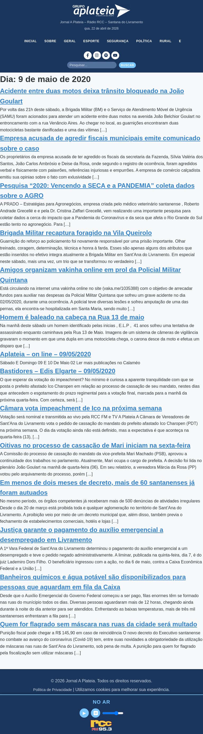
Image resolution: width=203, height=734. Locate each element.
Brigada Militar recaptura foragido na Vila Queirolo (76, 232)
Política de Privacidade (52, 690)
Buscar (127, 65)
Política (144, 41)
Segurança (118, 41)
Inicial (30, 41)
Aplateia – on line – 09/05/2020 (45, 354)
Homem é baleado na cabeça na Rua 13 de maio (72, 317)
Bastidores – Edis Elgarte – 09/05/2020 (57, 371)
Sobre (50, 41)
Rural (166, 41)
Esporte (91, 41)
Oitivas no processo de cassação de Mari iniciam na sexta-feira (95, 445)
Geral (70, 41)
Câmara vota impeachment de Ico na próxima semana (81, 408)
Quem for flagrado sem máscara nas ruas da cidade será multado (98, 624)
